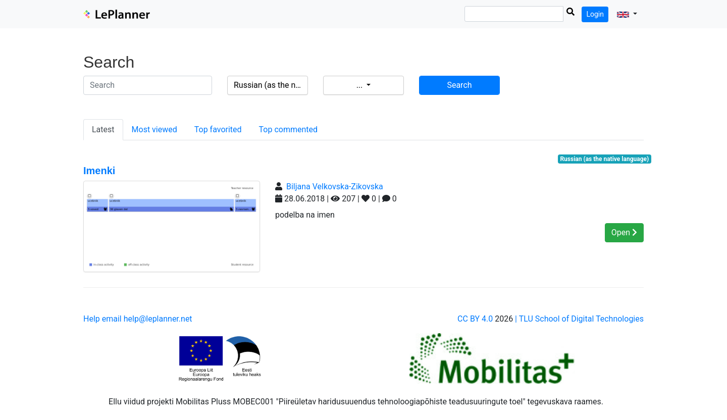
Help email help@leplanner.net (137, 319)
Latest (103, 129)
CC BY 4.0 (475, 319)
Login (595, 14)
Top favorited (218, 129)
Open (624, 232)
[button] (627, 14)
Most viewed (154, 129)
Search (459, 85)
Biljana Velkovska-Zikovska (334, 186)
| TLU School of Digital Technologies (579, 319)
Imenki (99, 170)
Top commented (288, 129)
